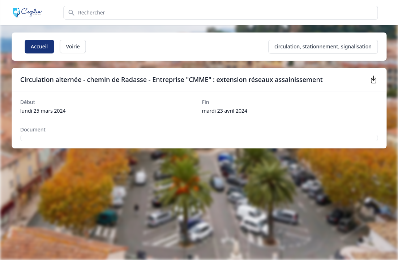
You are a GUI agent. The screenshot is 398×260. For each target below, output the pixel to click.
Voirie (73, 46)
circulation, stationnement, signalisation (323, 46)
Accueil (39, 46)
